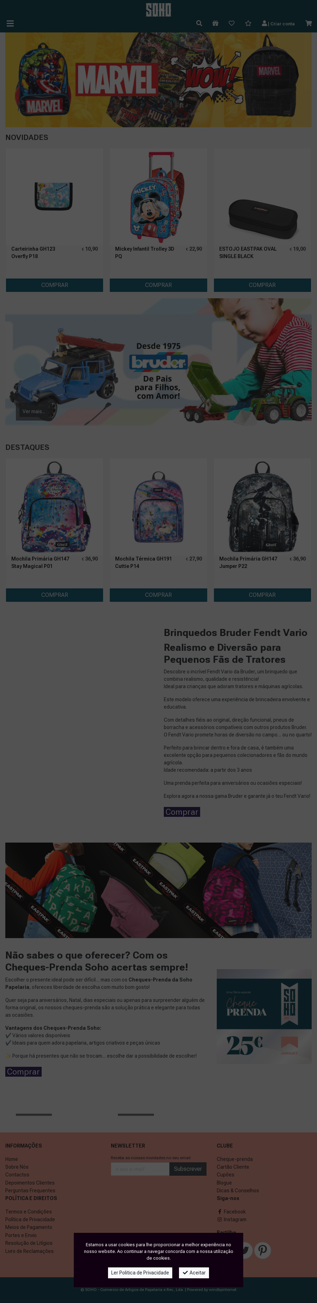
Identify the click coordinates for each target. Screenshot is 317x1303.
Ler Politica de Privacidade (140, 1273)
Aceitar (194, 1273)
